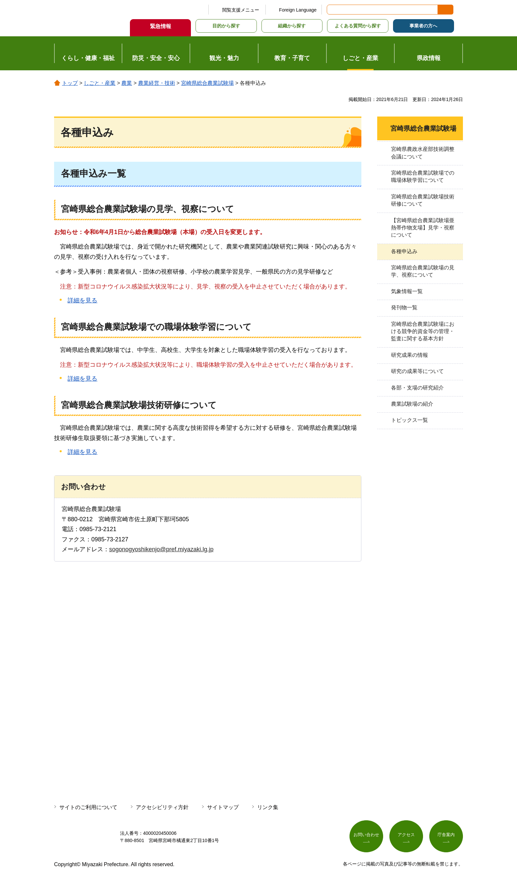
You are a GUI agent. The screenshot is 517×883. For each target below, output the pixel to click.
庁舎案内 (446, 835)
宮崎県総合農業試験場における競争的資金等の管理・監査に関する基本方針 (422, 331)
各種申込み (404, 251)
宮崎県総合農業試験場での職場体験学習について (422, 176)
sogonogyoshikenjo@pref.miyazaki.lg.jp (161, 549)
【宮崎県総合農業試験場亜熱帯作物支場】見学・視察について (422, 228)
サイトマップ (223, 807)
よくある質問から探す (358, 25)
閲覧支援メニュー (240, 10)
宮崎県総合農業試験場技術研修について (422, 200)
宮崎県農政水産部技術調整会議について (422, 152)
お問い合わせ (366, 835)
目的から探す (226, 25)
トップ (70, 83)
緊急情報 (160, 26)
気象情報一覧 (407, 291)
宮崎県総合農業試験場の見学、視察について (422, 271)
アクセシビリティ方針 (162, 807)
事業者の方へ (423, 25)
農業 (126, 83)
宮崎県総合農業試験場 (207, 83)
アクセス (406, 835)
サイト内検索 (332, 9)
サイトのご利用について (88, 807)
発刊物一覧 (404, 307)
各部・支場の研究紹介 (417, 388)
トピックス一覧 (409, 420)
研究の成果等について (417, 371)
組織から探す (292, 25)
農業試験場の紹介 (412, 404)
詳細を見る (82, 300)
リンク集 (267, 807)
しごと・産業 (99, 83)
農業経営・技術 (156, 83)
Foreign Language (298, 10)
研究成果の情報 (409, 355)
